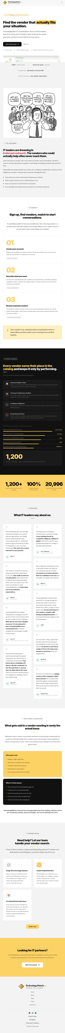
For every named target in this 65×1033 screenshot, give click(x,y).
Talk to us (26, 44)
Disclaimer (32, 1019)
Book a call (32, 926)
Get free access (12, 44)
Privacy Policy (32, 1016)
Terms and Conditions (32, 1022)
